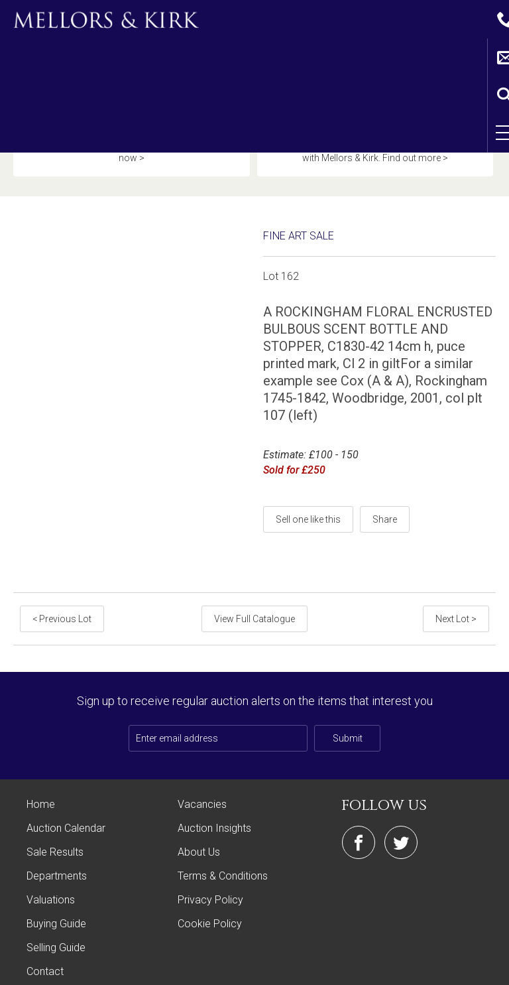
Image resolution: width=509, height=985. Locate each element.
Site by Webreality (462, 968)
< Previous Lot (60, 590)
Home (41, 775)
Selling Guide (56, 919)
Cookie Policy (210, 895)
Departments (57, 847)
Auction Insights (214, 799)
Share (384, 491)
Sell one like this (308, 491)
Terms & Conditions (223, 847)
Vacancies (202, 775)
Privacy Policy (210, 871)
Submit (348, 709)
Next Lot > (457, 590)
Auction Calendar (66, 799)
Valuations (51, 871)
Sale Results (55, 823)
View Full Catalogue (254, 590)
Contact (45, 943)
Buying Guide (56, 895)
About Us (199, 823)
